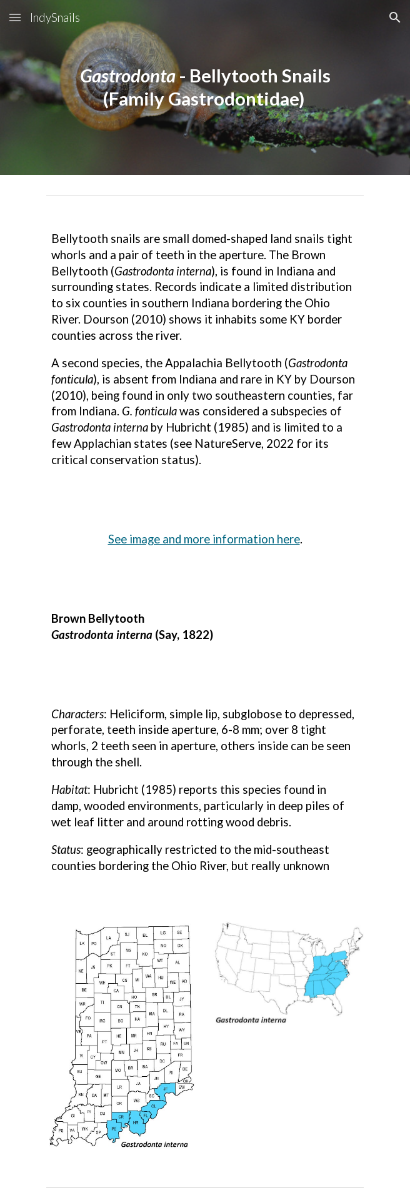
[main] (204, 87)
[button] (15, 17)
